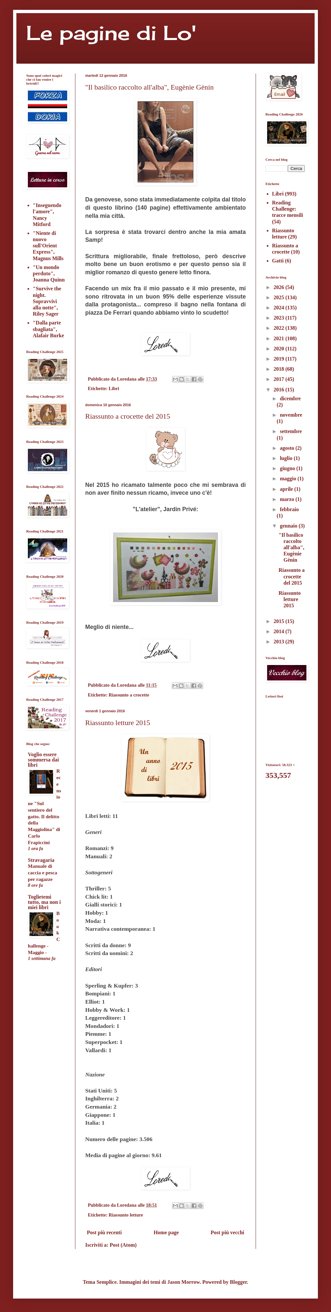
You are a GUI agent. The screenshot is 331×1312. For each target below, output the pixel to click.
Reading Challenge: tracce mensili (287, 209)
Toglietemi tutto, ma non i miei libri (44, 902)
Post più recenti (104, 1232)
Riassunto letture (126, 1215)
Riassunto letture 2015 (117, 722)
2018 (279, 369)
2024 (279, 307)
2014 (279, 631)
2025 (279, 297)
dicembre (290, 398)
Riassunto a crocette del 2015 (127, 416)
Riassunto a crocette (129, 695)
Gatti (278, 260)
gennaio (289, 526)
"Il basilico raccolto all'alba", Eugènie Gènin (149, 87)
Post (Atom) (123, 1245)
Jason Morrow (183, 1282)
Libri (114, 388)
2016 (279, 389)
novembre (291, 415)
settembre (291, 431)
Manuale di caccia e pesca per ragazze (42, 872)
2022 (279, 328)
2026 (279, 287)
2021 (279, 338)
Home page (166, 1232)
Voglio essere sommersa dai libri (43, 760)
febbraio (289, 509)
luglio (287, 458)
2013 (279, 641)
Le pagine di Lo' (111, 33)
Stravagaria (41, 860)
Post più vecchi (227, 1232)
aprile (287, 489)
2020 (279, 348)
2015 (279, 621)
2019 (279, 359)
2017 (279, 379)
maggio (289, 478)
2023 (279, 318)
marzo (288, 499)
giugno (288, 468)
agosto (288, 448)
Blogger (238, 1282)
